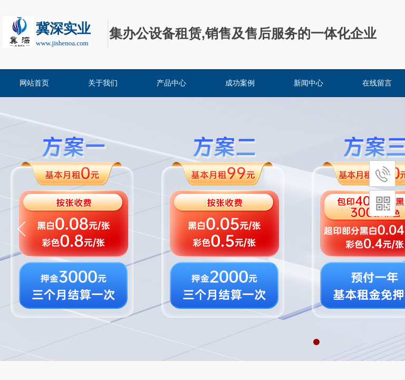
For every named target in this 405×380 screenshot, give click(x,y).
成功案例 (240, 83)
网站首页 (34, 83)
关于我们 (103, 83)
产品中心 (171, 83)
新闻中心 (308, 83)
